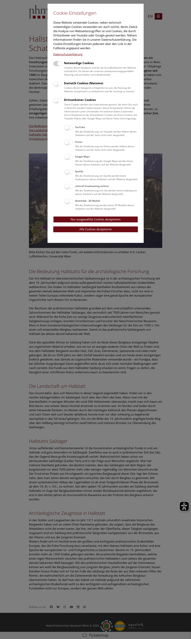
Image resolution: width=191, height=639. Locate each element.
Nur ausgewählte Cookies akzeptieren (96, 219)
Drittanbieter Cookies (80, 100)
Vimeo (78, 142)
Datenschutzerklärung (67, 54)
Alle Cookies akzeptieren (95, 229)
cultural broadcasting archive (92, 186)
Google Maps (82, 156)
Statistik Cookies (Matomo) (83, 83)
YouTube (80, 127)
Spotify (79, 171)
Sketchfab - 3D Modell (87, 200)
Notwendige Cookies (79, 63)
